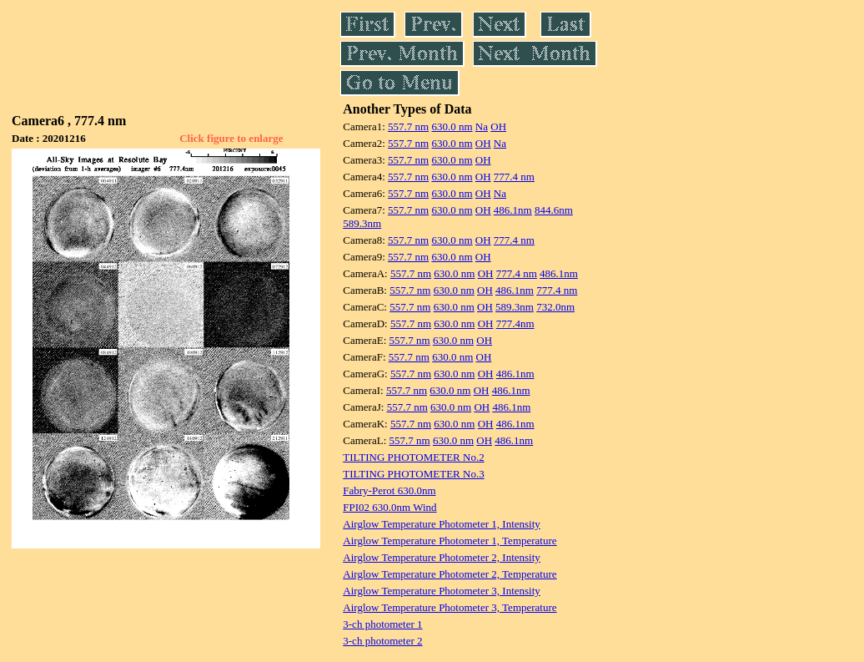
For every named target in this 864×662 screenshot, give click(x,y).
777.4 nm (514, 176)
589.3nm (362, 223)
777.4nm (515, 323)
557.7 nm (408, 126)
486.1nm (513, 210)
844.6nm (554, 210)
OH (498, 126)
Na (481, 126)
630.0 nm (451, 126)
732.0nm (555, 307)
